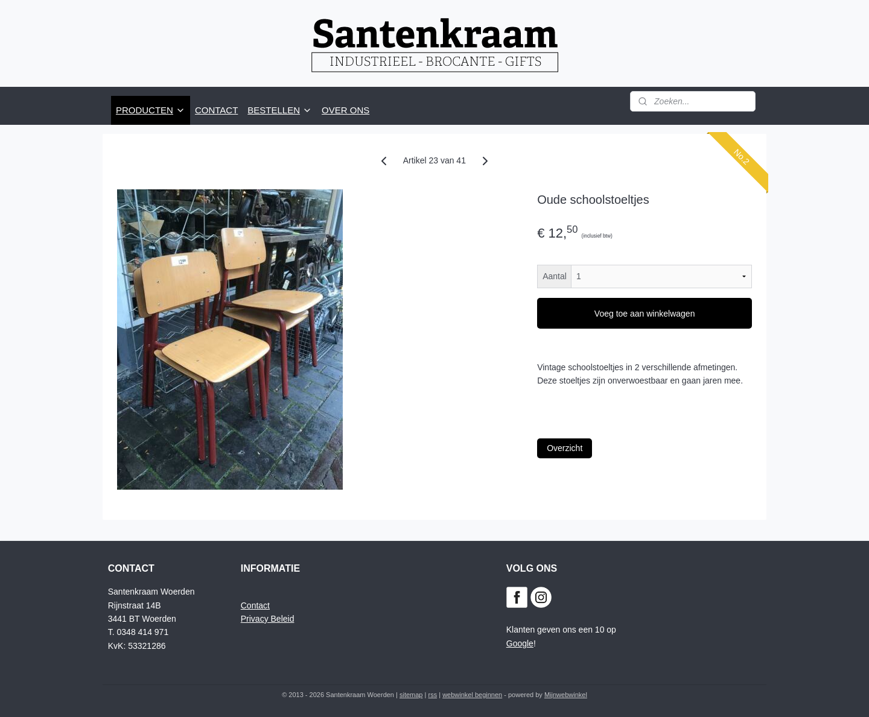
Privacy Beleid (267, 619)
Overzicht (564, 448)
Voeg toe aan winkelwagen (644, 313)
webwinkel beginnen (472, 694)
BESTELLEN (279, 110)
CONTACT (216, 110)
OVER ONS (345, 110)
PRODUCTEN (150, 110)
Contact (255, 605)
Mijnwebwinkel (565, 694)
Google (519, 643)
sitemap (411, 694)
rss (432, 694)
